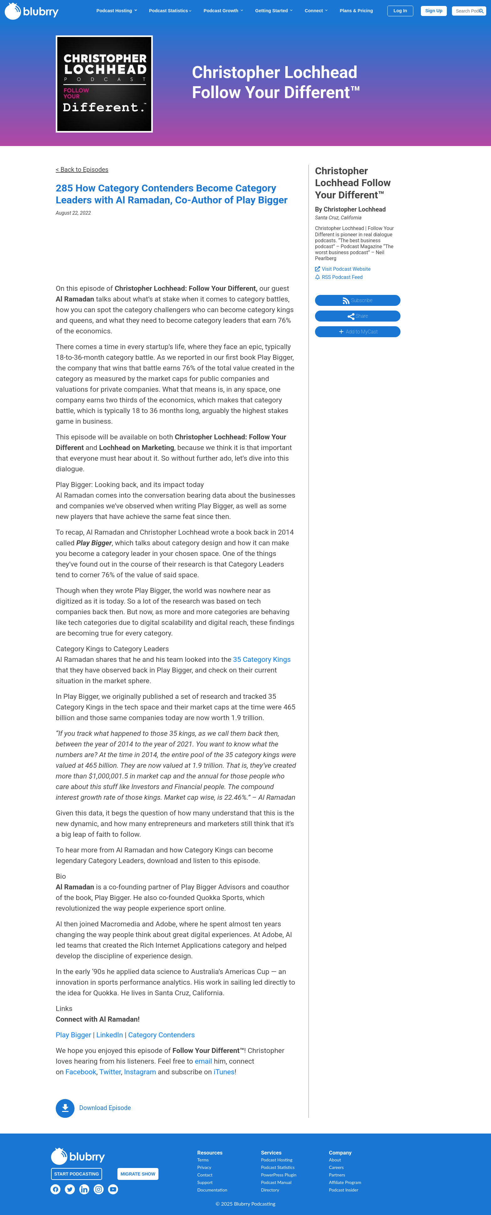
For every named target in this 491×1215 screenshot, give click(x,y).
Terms (203, 1159)
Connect (316, 10)
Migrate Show (138, 1173)
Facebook (80, 1072)
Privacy (204, 1167)
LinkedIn (109, 1035)
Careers (336, 1167)
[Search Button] (481, 11)
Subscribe (357, 300)
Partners (337, 1174)
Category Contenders (161, 1035)
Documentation (212, 1189)
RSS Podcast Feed (339, 277)
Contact (205, 1174)
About (335, 1159)
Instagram (140, 1072)
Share (358, 316)
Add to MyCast (358, 331)
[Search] (469, 11)
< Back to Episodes (82, 169)
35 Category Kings (262, 659)
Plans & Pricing (356, 10)
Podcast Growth (224, 10)
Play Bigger (73, 1035)
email (203, 1061)
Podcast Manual (276, 1182)
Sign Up (433, 10)
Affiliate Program (345, 1182)
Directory (270, 1189)
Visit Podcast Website (342, 269)
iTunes (224, 1072)
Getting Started (274, 10)
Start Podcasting (76, 1173)
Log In (400, 10)
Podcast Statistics (170, 10)
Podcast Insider (344, 1189)
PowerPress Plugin (278, 1174)
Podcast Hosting (117, 10)
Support (205, 1182)
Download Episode (105, 1108)
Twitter (110, 1072)
